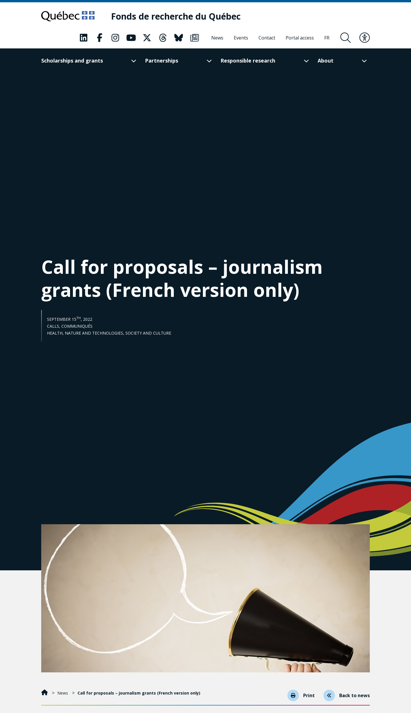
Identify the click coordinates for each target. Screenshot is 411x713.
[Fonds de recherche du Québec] (176, 16)
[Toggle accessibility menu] (364, 38)
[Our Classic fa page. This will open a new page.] (83, 38)
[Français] (327, 38)
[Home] (45, 693)
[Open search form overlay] (345, 38)
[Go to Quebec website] (68, 16)
